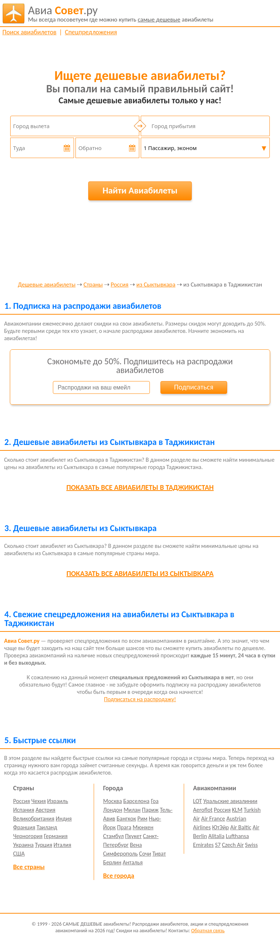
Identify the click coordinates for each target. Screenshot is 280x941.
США (19, 853)
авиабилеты (121, 13)
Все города (118, 876)
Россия (120, 285)
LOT (197, 801)
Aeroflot (203, 809)
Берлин (112, 862)
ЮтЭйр (220, 827)
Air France (213, 818)
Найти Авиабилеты (140, 190)
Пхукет (133, 836)
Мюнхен (143, 827)
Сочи (145, 853)
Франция (24, 827)
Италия (62, 844)
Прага (124, 827)
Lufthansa (237, 836)
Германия (55, 836)
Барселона (136, 801)
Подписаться (193, 387)
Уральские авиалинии (230, 801)
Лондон (112, 809)
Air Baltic (240, 827)
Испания (23, 809)
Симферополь (120, 853)
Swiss (251, 844)
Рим (142, 818)
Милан (132, 809)
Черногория (28, 836)
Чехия (38, 801)
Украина (23, 844)
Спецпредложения (91, 32)
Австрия (45, 809)
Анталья (132, 862)
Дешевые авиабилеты (46, 285)
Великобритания (33, 818)
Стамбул (113, 836)
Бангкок (126, 818)
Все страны (28, 867)
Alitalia (216, 836)
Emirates (203, 844)
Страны (93, 285)
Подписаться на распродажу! (140, 699)
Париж (150, 809)
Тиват (159, 853)
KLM (237, 809)
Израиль (57, 801)
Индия (64, 818)
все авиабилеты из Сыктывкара (140, 573)
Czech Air (233, 844)
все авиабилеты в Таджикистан (140, 487)
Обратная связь (208, 930)
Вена (136, 844)
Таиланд (46, 827)
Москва (112, 801)
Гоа (155, 801)
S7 (218, 844)
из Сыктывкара (155, 285)
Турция (43, 844)
